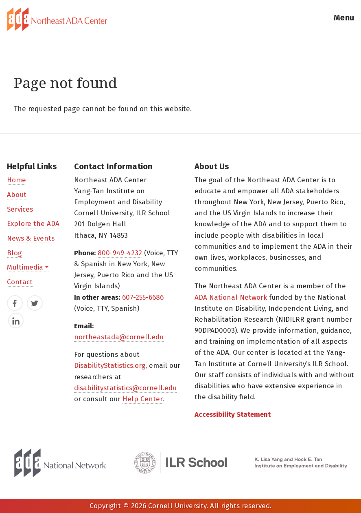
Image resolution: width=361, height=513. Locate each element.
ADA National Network (231, 297)
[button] (344, 19)
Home (16, 180)
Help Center (142, 399)
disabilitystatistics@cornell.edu (125, 388)
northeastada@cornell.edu (119, 337)
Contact (20, 282)
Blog (14, 253)
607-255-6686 (143, 297)
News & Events (31, 238)
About (16, 194)
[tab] (180, 19)
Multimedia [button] (25, 267)
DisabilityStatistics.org (109, 365)
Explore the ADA (33, 223)
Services (20, 209)
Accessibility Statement (233, 414)
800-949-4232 (120, 253)
